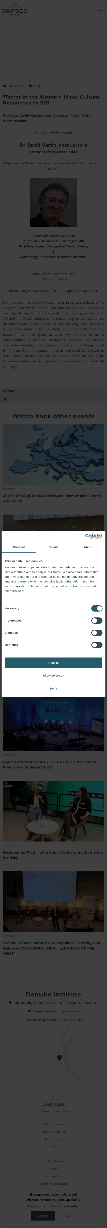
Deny (53, 688)
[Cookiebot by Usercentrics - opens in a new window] (85, 536)
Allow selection (53, 675)
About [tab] (88, 547)
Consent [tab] (19, 547)
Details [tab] (53, 547)
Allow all (54, 662)
